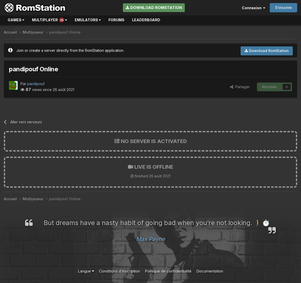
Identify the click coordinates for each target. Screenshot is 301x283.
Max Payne (150, 239)
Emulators (88, 20)
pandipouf (36, 84)
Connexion (253, 8)
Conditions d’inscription (119, 271)
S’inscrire (283, 7)
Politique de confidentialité (168, 271)
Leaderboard (146, 20)
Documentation (209, 271)
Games (16, 20)
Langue (86, 271)
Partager (240, 87)
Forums (116, 20)
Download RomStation (154, 7)
